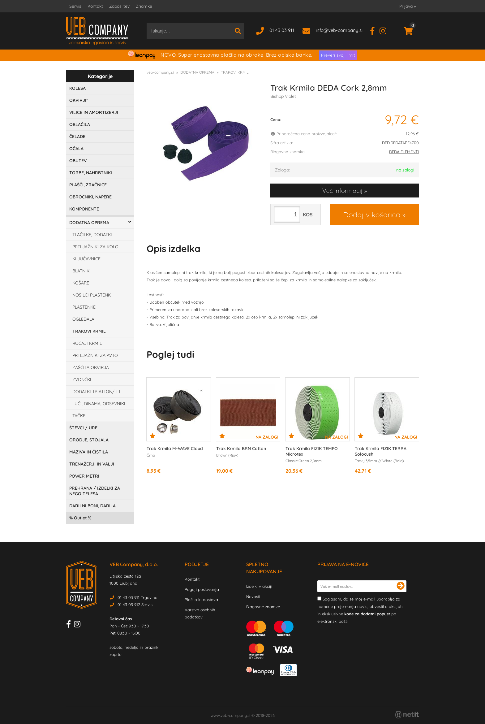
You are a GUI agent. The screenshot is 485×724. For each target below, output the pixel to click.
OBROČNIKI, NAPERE (90, 197)
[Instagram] (385, 30)
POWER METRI (84, 476)
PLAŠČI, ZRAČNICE (88, 185)
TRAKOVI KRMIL (89, 331)
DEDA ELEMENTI (404, 151)
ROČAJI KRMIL (87, 343)
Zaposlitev (119, 6)
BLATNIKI (81, 271)
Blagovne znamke (263, 606)
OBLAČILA (79, 124)
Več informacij (342, 190)
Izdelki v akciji (259, 586)
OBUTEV (78, 160)
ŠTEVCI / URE (83, 428)
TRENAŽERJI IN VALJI (91, 464)
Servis (75, 6)
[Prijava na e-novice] (400, 586)
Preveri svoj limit (338, 55)
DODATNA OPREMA (89, 222)
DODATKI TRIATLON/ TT (96, 391)
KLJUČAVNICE (86, 259)
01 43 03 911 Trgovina (137, 597)
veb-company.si (160, 72)
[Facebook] (375, 30)
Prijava (407, 6)
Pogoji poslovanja (202, 589)
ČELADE (77, 136)
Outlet (80, 518)
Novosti (253, 596)
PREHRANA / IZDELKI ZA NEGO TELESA (94, 490)
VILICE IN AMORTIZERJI (93, 112)
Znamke (144, 6)
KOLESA (77, 88)
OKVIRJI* (78, 100)
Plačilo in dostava (201, 599)
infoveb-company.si (339, 30)
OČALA (76, 148)
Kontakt (95, 6)
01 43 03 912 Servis (135, 604)
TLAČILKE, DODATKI (92, 234)
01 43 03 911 (281, 30)
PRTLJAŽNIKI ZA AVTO (95, 355)
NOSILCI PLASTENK (91, 295)
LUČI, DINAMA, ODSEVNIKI (98, 403)
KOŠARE (80, 283)
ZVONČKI (81, 379)
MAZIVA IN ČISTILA (88, 452)
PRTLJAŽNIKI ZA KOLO (95, 246)
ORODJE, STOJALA (89, 440)
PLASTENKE (84, 307)
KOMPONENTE (84, 209)
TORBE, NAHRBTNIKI (90, 173)
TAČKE (78, 415)
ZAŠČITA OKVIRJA (90, 367)
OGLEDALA (83, 319)
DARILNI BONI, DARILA (92, 506)
